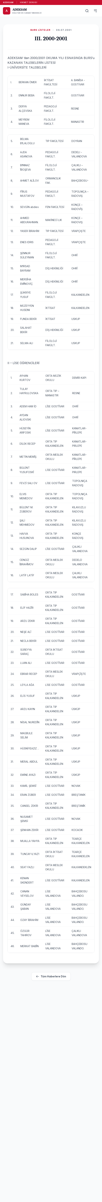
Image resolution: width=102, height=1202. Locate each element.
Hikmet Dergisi (28, 2)
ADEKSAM (8, 2)
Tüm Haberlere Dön (51, 976)
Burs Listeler (40, 30)
